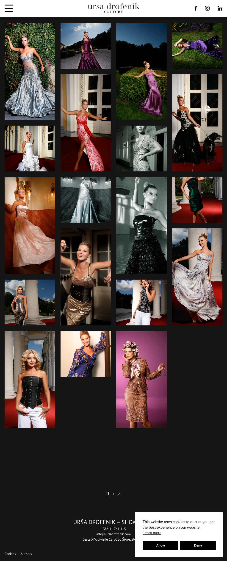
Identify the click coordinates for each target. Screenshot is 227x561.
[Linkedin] (220, 8)
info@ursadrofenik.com (113, 534)
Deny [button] (198, 545)
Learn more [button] (152, 533)
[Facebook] (196, 8)
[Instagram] (207, 8)
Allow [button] (160, 545)
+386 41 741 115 (113, 529)
